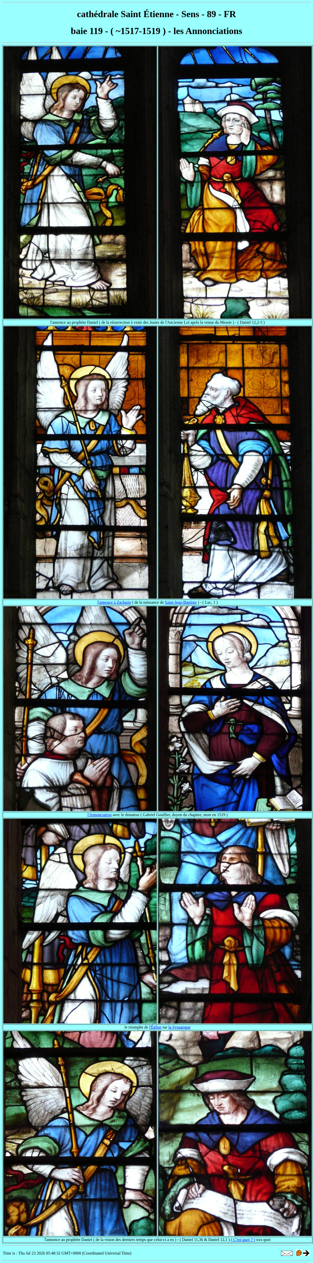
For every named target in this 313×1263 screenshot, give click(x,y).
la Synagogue (179, 1027)
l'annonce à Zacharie (114, 602)
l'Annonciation (99, 815)
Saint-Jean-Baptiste (181, 602)
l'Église (155, 1027)
